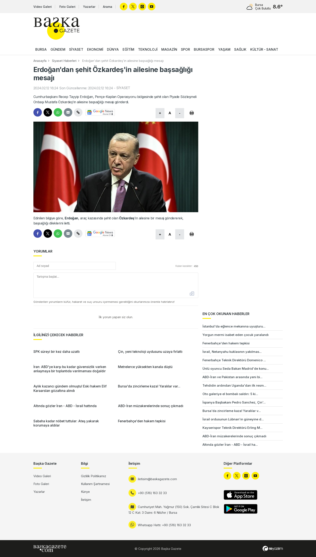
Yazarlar (89, 6)
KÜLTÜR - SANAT (264, 49)
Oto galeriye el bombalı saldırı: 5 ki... (230, 394)
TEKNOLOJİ (147, 49)
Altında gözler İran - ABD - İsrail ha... (230, 445)
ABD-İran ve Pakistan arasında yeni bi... (232, 377)
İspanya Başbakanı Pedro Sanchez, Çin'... (234, 402)
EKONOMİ (95, 49)
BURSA (41, 49)
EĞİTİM (128, 49)
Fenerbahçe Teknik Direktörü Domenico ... (234, 360)
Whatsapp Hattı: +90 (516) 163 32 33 (164, 525)
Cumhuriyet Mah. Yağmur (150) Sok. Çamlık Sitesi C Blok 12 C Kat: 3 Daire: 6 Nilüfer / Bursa (174, 510)
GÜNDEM (58, 49)
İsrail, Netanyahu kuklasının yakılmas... (232, 352)
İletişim (86, 500)
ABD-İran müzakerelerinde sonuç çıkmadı (234, 436)
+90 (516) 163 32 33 (152, 493)
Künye (85, 492)
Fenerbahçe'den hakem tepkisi (226, 343)
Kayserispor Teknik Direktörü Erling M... (232, 428)
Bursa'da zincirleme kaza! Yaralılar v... (231, 411)
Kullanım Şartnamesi (95, 484)
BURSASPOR (204, 49)
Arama (107, 6)
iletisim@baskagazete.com (157, 479)
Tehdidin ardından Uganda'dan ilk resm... (234, 385)
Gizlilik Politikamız (93, 476)
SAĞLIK (240, 49)
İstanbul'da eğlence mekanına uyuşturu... (233, 326)
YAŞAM (224, 49)
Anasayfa (40, 60)
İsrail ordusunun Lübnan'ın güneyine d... (233, 419)
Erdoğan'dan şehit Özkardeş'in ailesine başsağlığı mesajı (123, 60)
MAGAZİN (169, 49)
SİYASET (76, 49)
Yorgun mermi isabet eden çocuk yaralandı (235, 335)
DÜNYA (113, 49)
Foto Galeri (67, 6)
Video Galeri (42, 6)
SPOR (185, 49)
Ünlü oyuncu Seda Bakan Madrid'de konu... (235, 369)
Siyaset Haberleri (64, 60)
